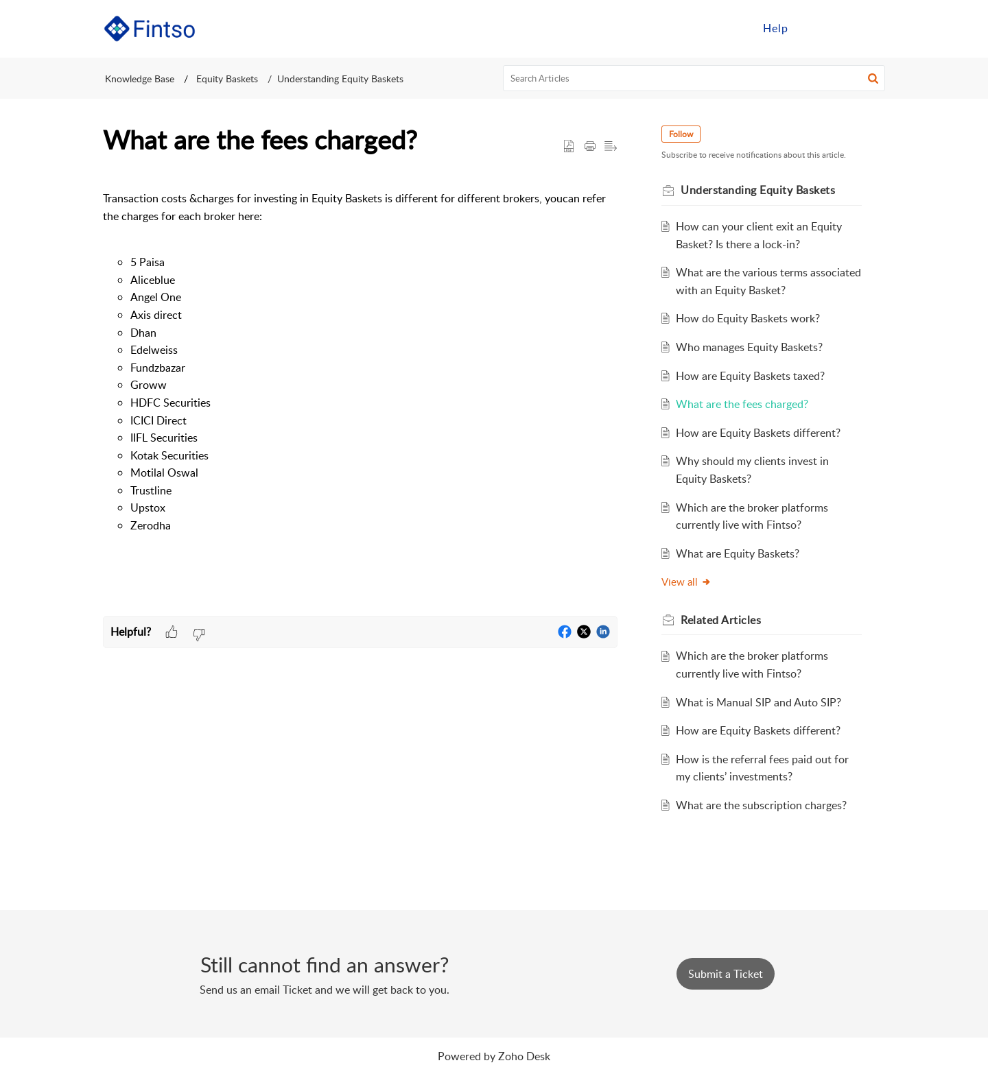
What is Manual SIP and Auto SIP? (758, 702)
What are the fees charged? (742, 403)
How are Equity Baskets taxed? (750, 375)
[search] (694, 78)
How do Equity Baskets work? (748, 318)
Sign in (825, 28)
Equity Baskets (225, 78)
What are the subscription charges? (761, 805)
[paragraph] (360, 394)
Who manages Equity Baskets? (749, 347)
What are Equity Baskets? (737, 553)
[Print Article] (590, 147)
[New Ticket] (726, 973)
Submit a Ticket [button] (725, 973)
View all (686, 581)
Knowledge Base (139, 78)
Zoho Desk (524, 1056)
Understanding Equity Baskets (340, 78)
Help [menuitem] (775, 28)
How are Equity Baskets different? (758, 432)
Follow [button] (681, 134)
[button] (873, 78)
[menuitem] (775, 29)
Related (721, 619)
